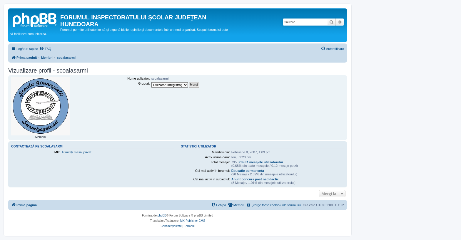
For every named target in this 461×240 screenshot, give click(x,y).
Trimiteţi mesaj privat (76, 152)
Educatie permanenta (247, 170)
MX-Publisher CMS (192, 220)
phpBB (162, 215)
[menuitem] (45, 48)
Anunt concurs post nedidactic (255, 179)
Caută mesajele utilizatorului (261, 162)
